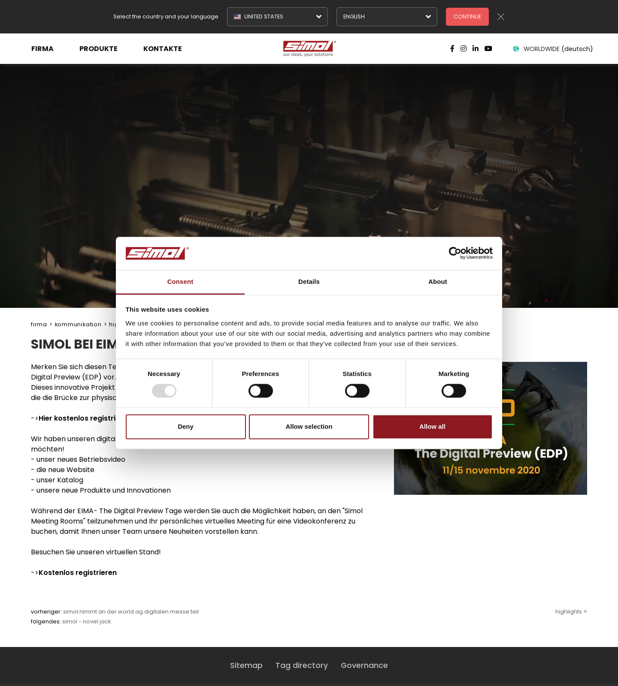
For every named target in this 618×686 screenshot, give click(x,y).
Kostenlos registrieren (78, 573)
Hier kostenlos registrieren (85, 418)
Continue (467, 16)
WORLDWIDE (552, 49)
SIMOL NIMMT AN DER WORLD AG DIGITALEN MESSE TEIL (131, 611)
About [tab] (437, 281)
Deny (186, 426)
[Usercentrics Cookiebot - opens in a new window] (455, 253)
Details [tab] (309, 281)
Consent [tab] (180, 281)
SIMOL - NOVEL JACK (86, 621)
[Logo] (309, 48)
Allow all (432, 426)
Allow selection (308, 426)
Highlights (568, 611)
